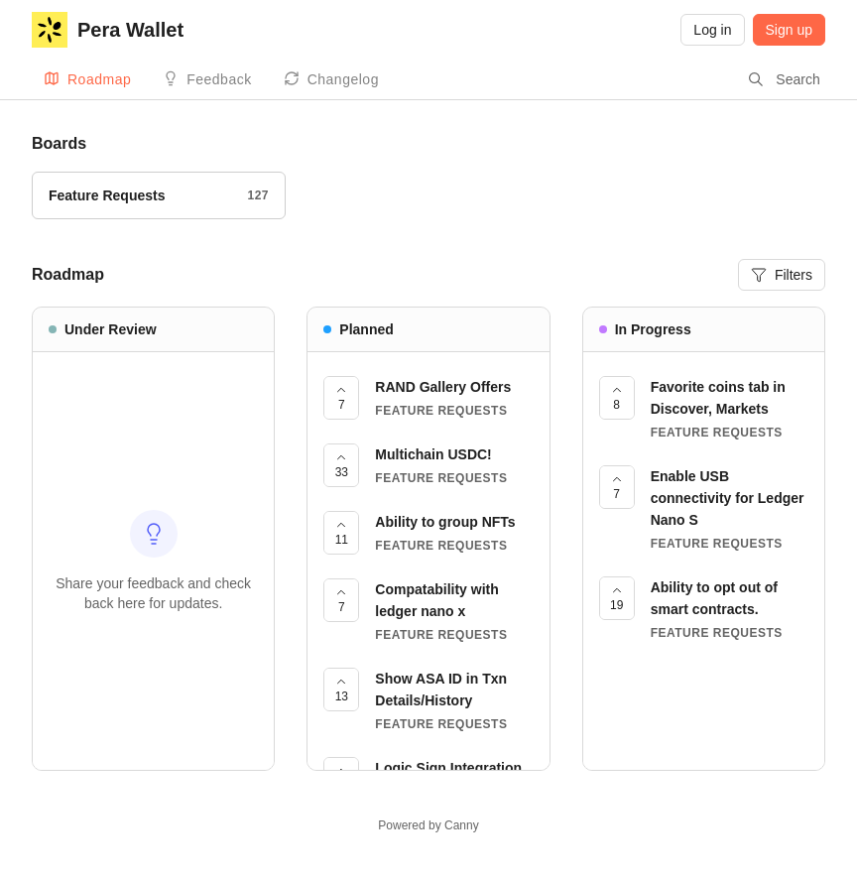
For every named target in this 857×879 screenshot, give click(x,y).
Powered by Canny (428, 825)
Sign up (789, 30)
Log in (712, 30)
